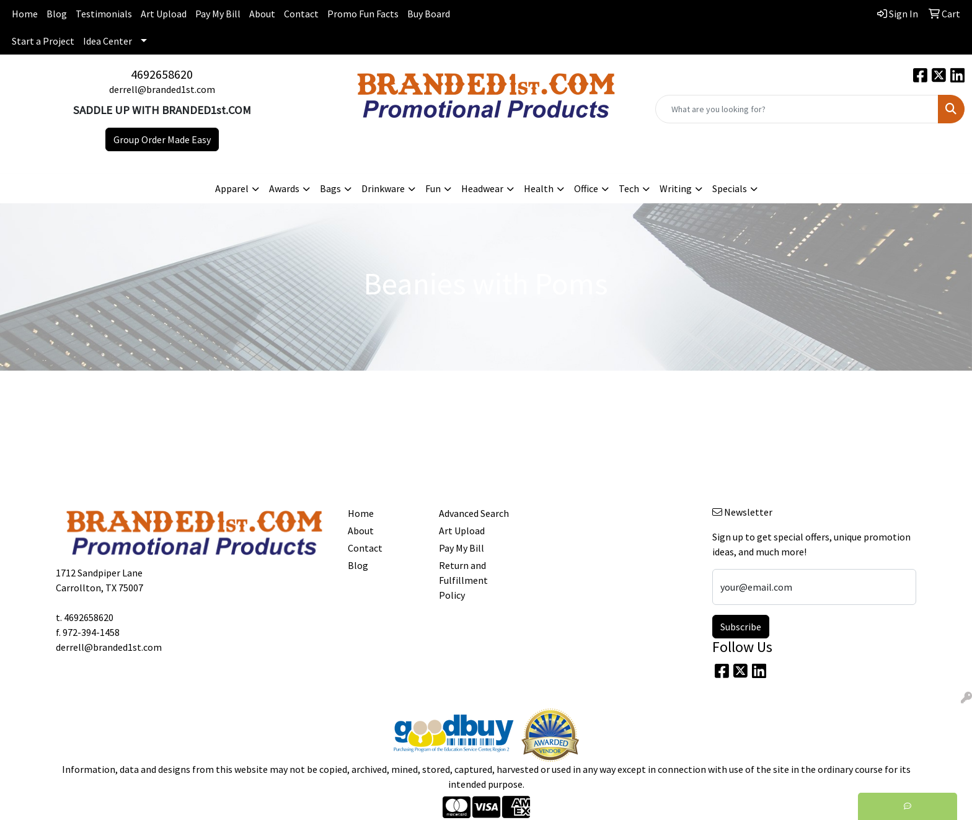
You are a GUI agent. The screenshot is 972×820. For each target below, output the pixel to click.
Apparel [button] (232, 188)
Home (25, 13)
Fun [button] (433, 188)
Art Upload (164, 13)
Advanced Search (474, 513)
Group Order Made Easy (162, 139)
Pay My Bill (218, 13)
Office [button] (586, 188)
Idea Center (107, 41)
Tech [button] (629, 188)
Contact (301, 13)
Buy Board (428, 13)
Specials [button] (729, 188)
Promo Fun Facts (363, 13)
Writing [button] (676, 188)
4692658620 (162, 74)
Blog (56, 13)
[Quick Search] (797, 109)
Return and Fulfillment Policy (463, 580)
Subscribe (740, 626)
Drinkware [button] (383, 188)
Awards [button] (284, 188)
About (262, 13)
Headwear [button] (482, 188)
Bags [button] (330, 188)
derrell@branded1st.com (162, 89)
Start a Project (43, 41)
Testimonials (104, 13)
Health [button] (539, 188)
